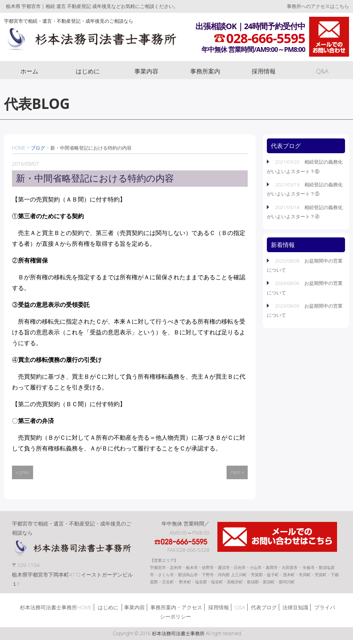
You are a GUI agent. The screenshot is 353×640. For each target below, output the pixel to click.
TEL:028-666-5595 (181, 541)
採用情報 (264, 71)
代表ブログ (264, 607)
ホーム (29, 71)
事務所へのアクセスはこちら (318, 6)
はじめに (88, 71)
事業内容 (146, 71)
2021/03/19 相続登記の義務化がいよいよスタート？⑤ (305, 189)
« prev (22, 472)
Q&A (322, 71)
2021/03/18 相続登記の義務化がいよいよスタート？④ (305, 211)
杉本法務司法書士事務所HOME (56, 607)
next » (237, 472)
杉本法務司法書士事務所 (90, 41)
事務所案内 (205, 71)
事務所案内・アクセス (176, 607)
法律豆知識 (295, 607)
